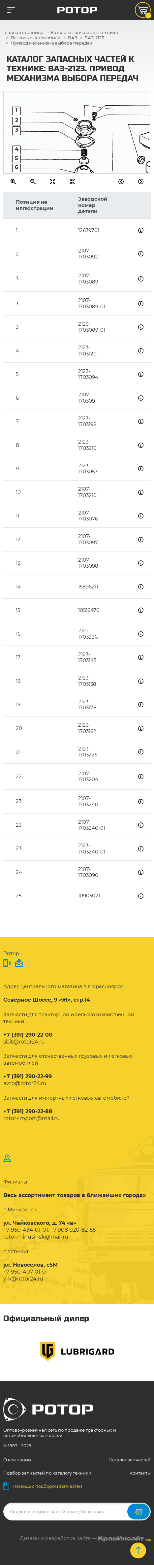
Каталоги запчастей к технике (84, 32)
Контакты (140, 1473)
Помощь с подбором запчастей (42, 1486)
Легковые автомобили (36, 37)
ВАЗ (72, 37)
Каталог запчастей (130, 1459)
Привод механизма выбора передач (51, 43)
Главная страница (23, 32)
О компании (17, 1459)
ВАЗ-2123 (94, 37)
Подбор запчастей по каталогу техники (47, 1473)
